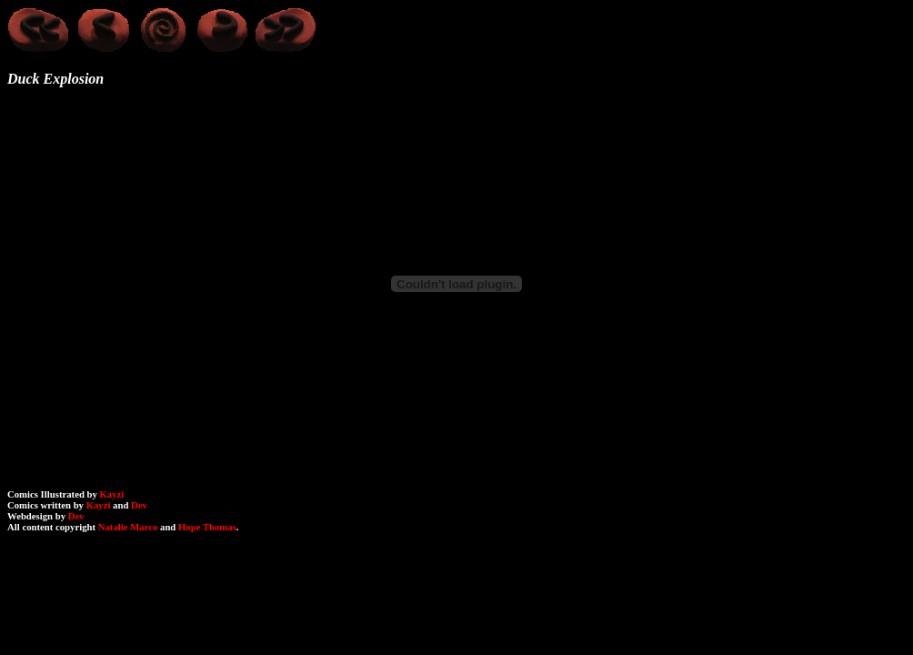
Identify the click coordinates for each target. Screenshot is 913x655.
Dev (139, 504)
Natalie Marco (128, 526)
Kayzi (112, 494)
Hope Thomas (207, 526)
